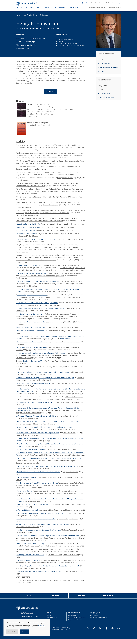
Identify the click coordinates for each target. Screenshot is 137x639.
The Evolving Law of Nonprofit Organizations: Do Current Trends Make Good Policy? (47, 466)
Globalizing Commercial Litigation (29, 224)
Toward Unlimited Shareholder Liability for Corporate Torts (38, 433)
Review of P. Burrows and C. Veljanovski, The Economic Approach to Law (42, 524)
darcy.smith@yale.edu (107, 97)
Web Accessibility (53, 628)
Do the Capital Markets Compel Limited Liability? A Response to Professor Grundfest (48, 421)
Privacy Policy (65, 628)
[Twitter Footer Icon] (88, 628)
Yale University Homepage (98, 617)
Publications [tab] (51, 92)
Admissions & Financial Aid (41, 8)
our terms (41, 626)
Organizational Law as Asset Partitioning (31, 327)
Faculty (101, 3)
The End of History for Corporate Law (30, 314)
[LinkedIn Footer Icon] (100, 628)
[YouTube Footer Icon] (118, 628)
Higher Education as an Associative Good (32, 347)
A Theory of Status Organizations (28, 510)
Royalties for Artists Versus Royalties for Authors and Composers (40, 308)
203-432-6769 (105, 93)
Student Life (73, 8)
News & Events (114, 7)
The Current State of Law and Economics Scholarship (36, 519)
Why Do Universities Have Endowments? (32, 449)
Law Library (72, 615)
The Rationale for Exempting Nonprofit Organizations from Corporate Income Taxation (48, 536)
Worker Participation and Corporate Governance (34, 402)
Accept (24, 631)
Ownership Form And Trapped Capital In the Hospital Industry (39, 281)
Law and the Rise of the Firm (27, 234)
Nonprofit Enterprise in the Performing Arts (32, 543)
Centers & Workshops (96, 7)
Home (18, 15)
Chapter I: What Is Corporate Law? (29, 265)
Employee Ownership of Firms (34, 361)
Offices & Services (74, 613)
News (49, 613)
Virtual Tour (108, 596)
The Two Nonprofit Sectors (26, 477)
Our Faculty (60, 8)
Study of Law (21, 8)
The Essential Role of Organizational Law (31, 322)
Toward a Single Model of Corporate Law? (32, 295)
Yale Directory (94, 615)
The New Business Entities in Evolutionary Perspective (36, 239)
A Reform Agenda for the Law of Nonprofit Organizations (37, 303)
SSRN (102, 71)
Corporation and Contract (26, 230)
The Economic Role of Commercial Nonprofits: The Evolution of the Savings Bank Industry (49, 458)
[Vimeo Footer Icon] (112, 628)
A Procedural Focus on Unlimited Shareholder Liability (36, 416)
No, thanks (12, 631)
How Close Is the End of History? (29, 227)
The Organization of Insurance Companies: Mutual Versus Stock (40, 513)
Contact (55, 596)
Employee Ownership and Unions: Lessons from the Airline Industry (41, 353)
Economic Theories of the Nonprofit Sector (32, 504)
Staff (107, 3)
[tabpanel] (50, 342)
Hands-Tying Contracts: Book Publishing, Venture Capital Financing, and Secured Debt (48, 427)
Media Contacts (52, 617)
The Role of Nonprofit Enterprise (28, 560)
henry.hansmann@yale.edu (109, 67)
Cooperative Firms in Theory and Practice (32, 342)
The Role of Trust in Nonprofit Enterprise (31, 273)
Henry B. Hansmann (42, 15)
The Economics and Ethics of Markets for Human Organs (37, 483)
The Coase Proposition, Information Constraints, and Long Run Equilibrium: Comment (48, 566)
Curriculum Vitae (23, 48)
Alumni (114, 3)
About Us (81, 596)
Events (49, 615)
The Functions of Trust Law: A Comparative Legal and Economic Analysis (43, 372)
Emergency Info (95, 613)
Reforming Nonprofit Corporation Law (30, 555)
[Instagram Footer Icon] (94, 628)
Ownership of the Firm (25, 491)
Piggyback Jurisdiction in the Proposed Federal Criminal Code (39, 571)
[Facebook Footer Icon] (106, 628)
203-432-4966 (105, 63)
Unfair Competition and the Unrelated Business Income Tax (38, 472)
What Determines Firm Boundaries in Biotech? (33, 383)
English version (64, 339)
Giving (29, 596)
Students (94, 3)
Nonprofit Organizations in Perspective (31, 331)
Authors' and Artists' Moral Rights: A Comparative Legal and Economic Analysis (45, 378)
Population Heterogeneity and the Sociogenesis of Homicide (39, 530)
